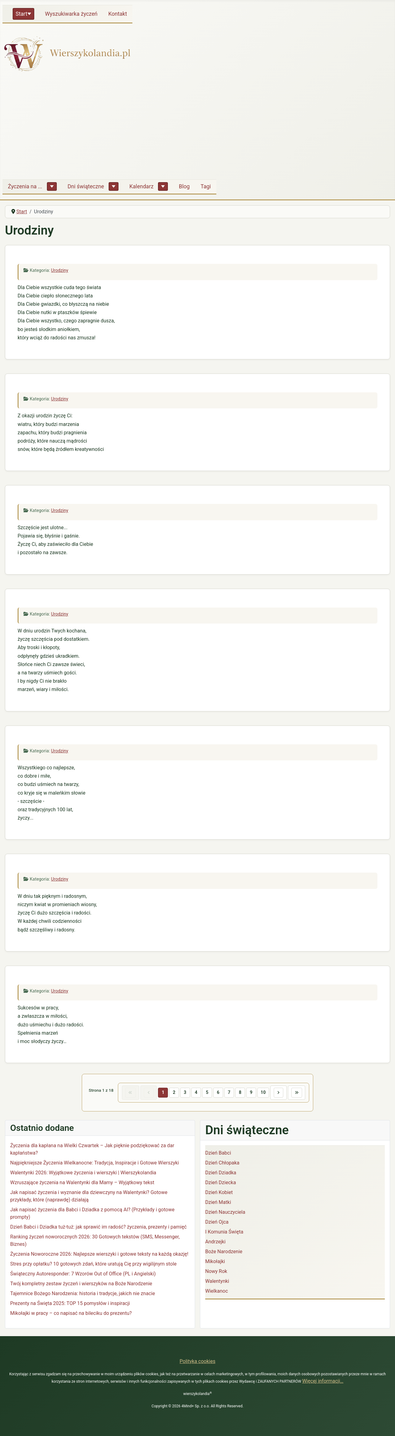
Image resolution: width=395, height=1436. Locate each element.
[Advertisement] (197, 128)
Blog (184, 186)
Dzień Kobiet (219, 1192)
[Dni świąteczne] (113, 186)
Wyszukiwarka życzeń (71, 14)
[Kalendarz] (163, 186)
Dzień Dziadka (220, 1173)
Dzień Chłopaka (222, 1163)
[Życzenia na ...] (52, 186)
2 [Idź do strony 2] (174, 1092)
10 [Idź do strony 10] (263, 1092)
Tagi (206, 186)
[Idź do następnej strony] (279, 1093)
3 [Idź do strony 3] (185, 1092)
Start (21, 14)
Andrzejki (215, 1242)
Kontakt (117, 14)
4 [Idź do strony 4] (196, 1092)
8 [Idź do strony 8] (240, 1092)
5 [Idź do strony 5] (207, 1092)
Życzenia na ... (25, 186)
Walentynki (217, 1281)
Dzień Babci (218, 1153)
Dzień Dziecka (220, 1182)
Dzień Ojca (217, 1222)
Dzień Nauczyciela (225, 1212)
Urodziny (59, 270)
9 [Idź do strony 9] (251, 1092)
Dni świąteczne (86, 186)
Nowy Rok (216, 1271)
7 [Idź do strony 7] (229, 1092)
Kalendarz (141, 186)
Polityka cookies (197, 1361)
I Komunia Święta (224, 1232)
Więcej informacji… (322, 1381)
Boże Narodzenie (223, 1251)
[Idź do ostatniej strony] (297, 1093)
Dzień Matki (218, 1202)
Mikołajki (215, 1261)
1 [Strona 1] (162, 1092)
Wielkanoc (216, 1291)
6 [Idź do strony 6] (218, 1092)
